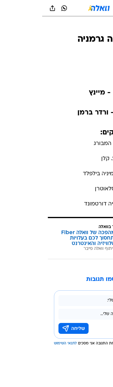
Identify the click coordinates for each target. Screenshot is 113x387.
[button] (87, 8)
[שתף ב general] (10, 8)
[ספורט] (100, 27)
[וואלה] (56, 8)
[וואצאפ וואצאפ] (22, 8)
